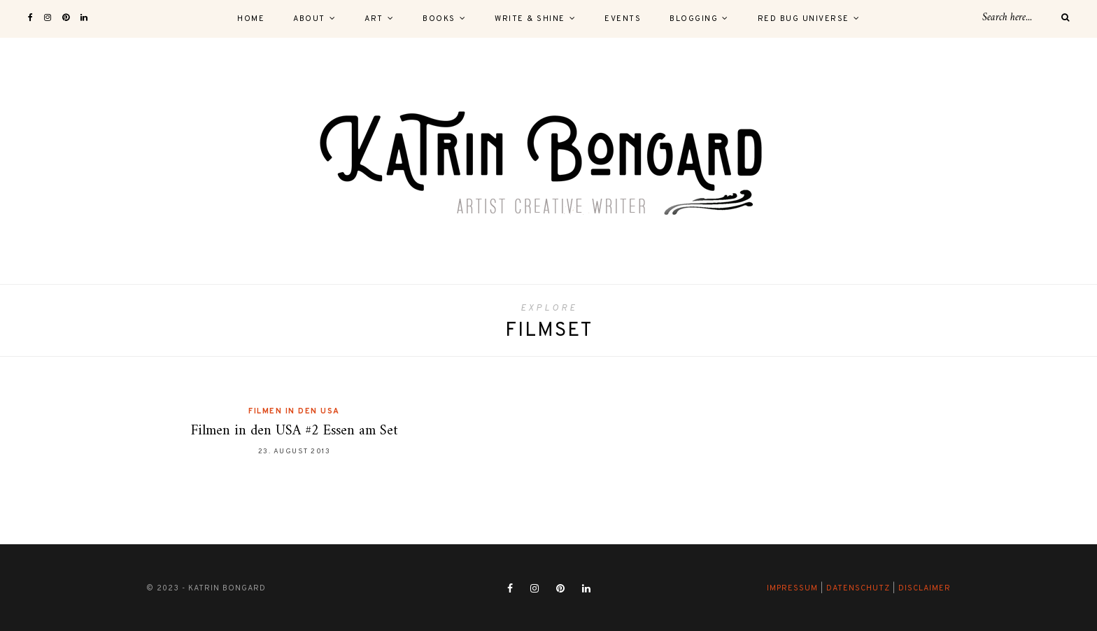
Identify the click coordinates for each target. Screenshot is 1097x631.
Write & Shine (530, 19)
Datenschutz (858, 588)
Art (374, 19)
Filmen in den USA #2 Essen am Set (294, 431)
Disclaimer (924, 588)
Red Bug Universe (803, 19)
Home (250, 19)
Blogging (694, 19)
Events (622, 19)
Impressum (792, 588)
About (309, 19)
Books (439, 19)
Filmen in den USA (294, 411)
